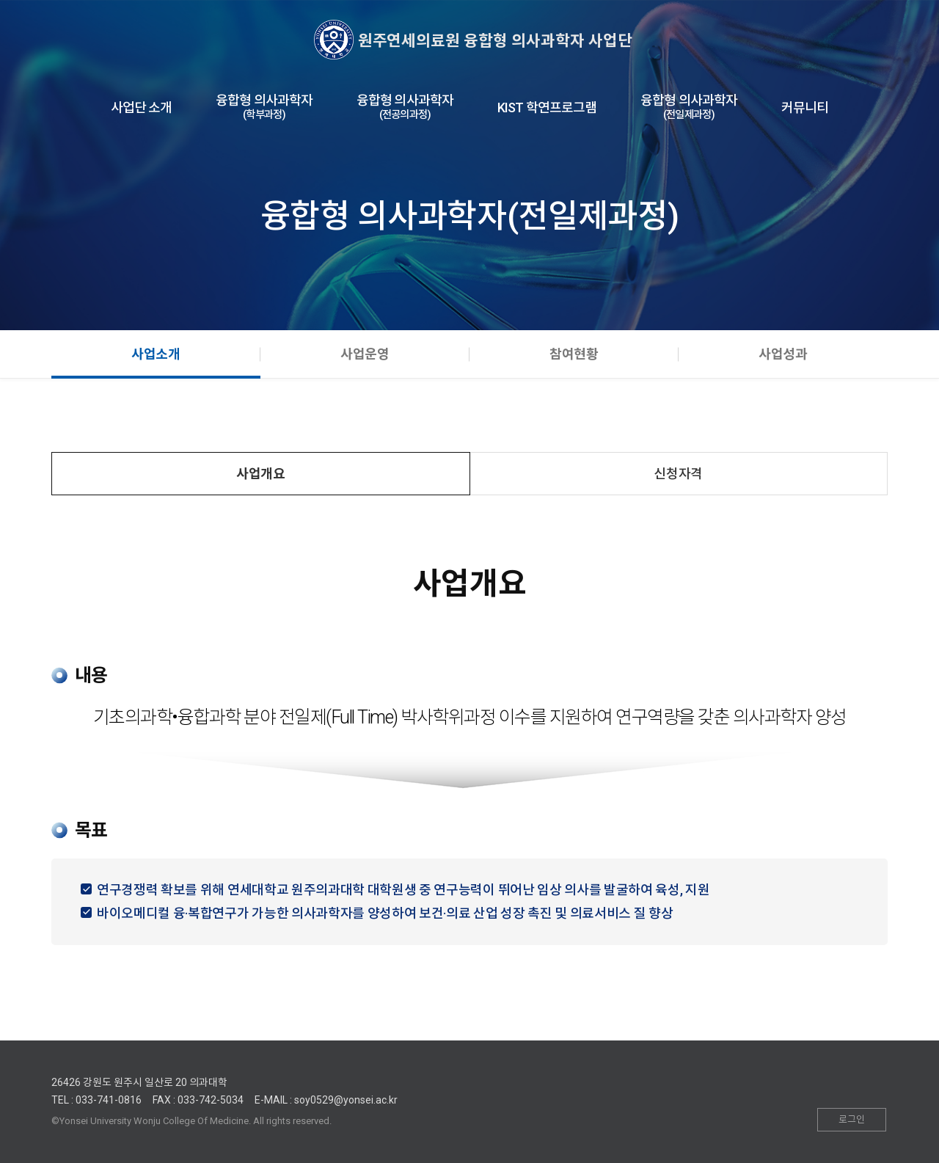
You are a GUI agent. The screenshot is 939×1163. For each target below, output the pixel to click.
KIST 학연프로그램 (546, 107)
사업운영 (365, 354)
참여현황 (574, 354)
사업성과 (783, 354)
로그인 (851, 1119)
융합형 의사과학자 (264, 107)
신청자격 (678, 473)
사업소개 (155, 354)
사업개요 (260, 473)
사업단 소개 (141, 107)
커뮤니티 (804, 107)
